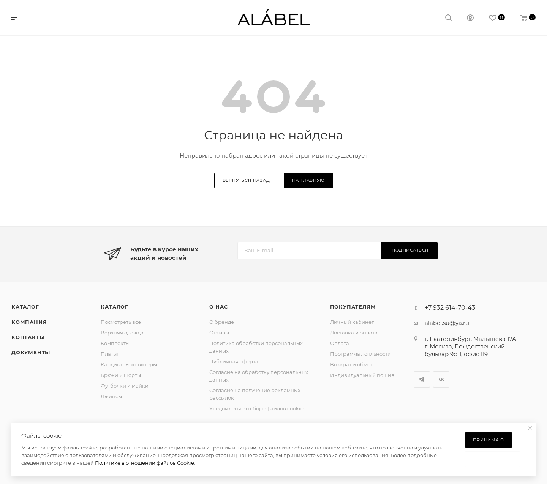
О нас (218, 307)
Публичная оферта (233, 361)
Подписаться (410, 250)
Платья (110, 354)
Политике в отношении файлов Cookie (144, 463)
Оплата (339, 343)
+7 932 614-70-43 (450, 308)
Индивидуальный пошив (362, 375)
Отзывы (219, 332)
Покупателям (353, 307)
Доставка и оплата (354, 332)
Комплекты (115, 343)
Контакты (27, 337)
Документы (30, 352)
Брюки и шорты (121, 375)
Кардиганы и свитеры (129, 364)
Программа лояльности (360, 354)
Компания (29, 322)
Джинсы (111, 396)
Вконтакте (441, 379)
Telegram (422, 379)
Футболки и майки (125, 386)
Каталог (25, 307)
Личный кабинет (352, 322)
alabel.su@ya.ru (447, 322)
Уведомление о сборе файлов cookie (256, 408)
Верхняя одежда (122, 332)
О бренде (221, 322)
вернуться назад (246, 180)
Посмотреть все (121, 322)
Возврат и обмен (352, 364)
